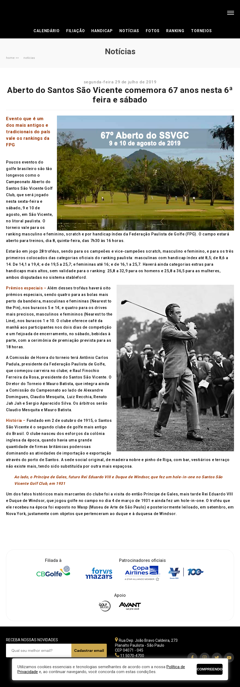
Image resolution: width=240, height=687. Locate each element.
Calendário (46, 31)
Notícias (129, 31)
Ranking (175, 31)
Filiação (75, 31)
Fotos (153, 31)
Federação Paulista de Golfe (35, 13)
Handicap (102, 31)
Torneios (201, 31)
